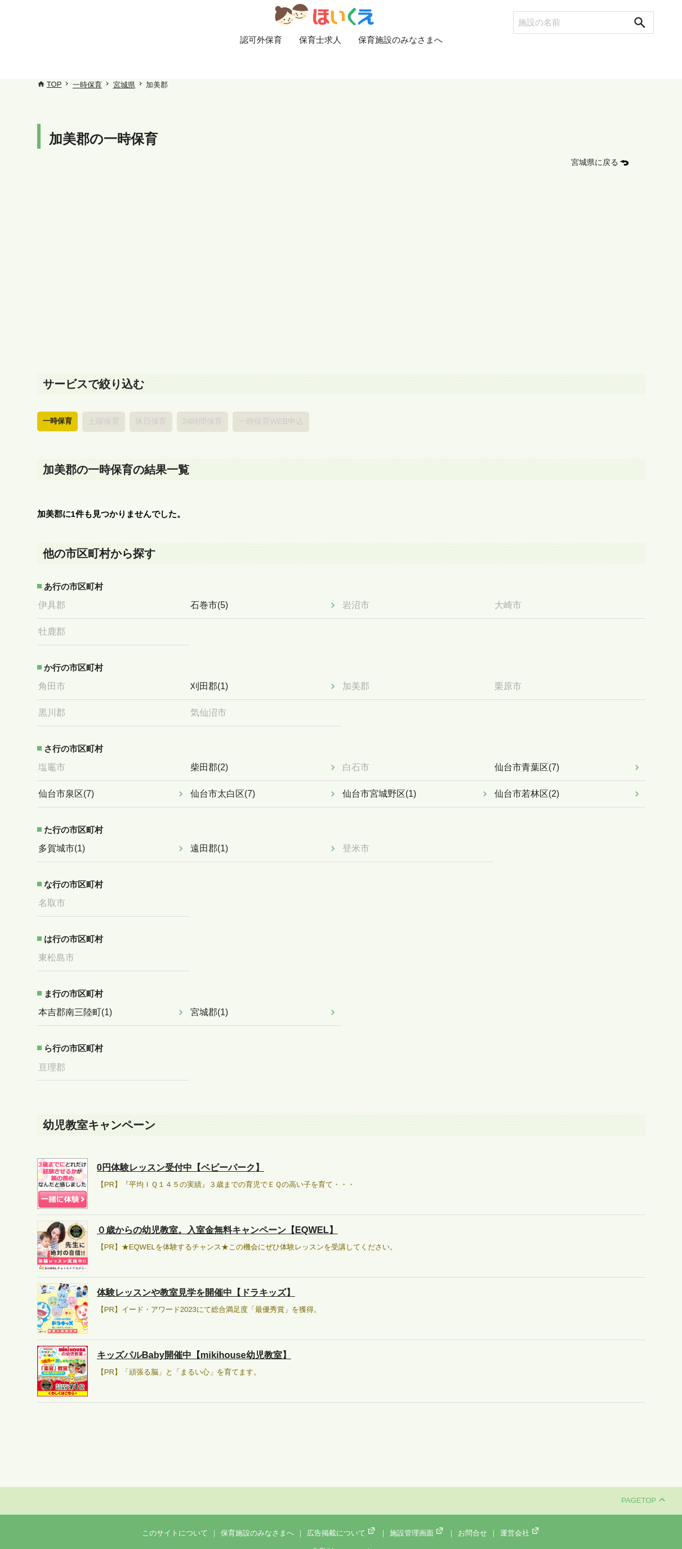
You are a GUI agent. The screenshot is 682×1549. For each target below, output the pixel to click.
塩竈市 (55, 761)
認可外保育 (261, 63)
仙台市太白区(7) (225, 787)
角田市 (55, 682)
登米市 (359, 841)
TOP (54, 84)
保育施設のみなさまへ (400, 63)
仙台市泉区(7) (69, 787)
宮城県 (124, 85)
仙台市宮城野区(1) (381, 787)
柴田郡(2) (212, 761)
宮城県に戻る (596, 162)
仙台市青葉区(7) (529, 761)
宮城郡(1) (212, 1002)
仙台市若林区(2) (529, 787)
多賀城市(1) (65, 841)
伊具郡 (55, 603)
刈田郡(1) (212, 682)
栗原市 (511, 682)
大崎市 (511, 603)
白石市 (359, 761)
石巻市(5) (212, 603)
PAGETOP (643, 1489)
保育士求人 (320, 63)
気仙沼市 (212, 707)
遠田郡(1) (212, 841)
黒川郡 (55, 707)
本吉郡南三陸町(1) (77, 1002)
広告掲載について (342, 1521)
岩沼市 (359, 603)
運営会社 (520, 1521)
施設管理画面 (417, 1521)
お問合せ (472, 1521)
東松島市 (60, 948)
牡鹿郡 (55, 628)
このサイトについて (175, 1521)
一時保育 (87, 85)
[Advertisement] (341, 271)
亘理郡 (55, 1056)
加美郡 (359, 682)
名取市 (55, 894)
